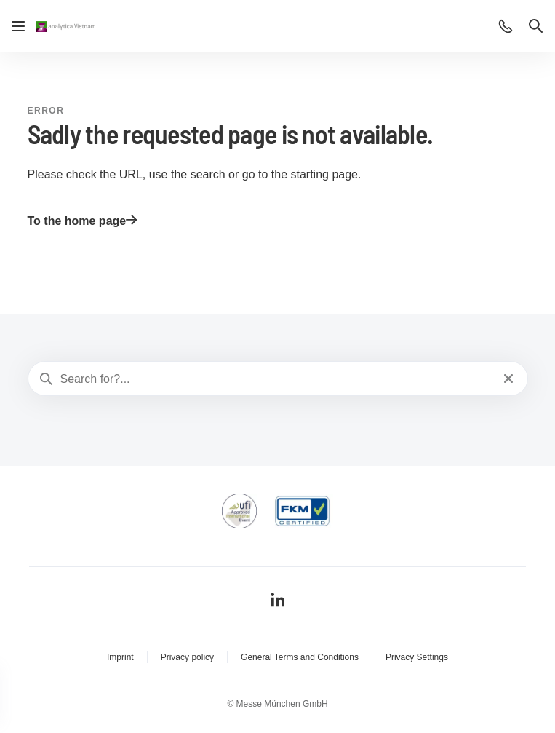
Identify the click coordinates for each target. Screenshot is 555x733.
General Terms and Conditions (300, 657)
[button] (505, 26)
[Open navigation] (18, 26)
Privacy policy (187, 657)
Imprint (120, 657)
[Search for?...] (276, 379)
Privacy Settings (417, 657)
